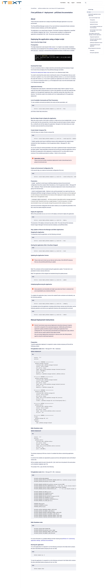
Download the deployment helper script (40, 72)
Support (72, 2)
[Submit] (86, 3)
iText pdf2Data (33, 8)
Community (79, 2)
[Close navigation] (21, 9)
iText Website (62, 2)
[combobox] (93, 2)
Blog (68, 2)
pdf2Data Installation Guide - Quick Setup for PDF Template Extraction (51, 8)
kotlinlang (51, 48)
